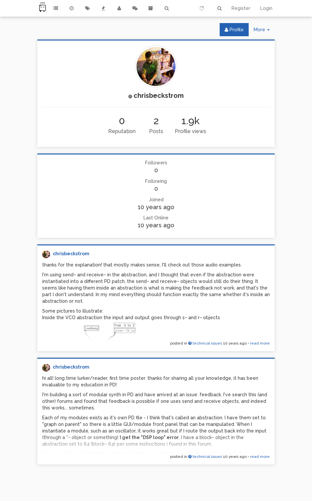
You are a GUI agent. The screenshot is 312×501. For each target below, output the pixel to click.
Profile (234, 29)
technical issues (205, 343)
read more (260, 343)
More (264, 31)
